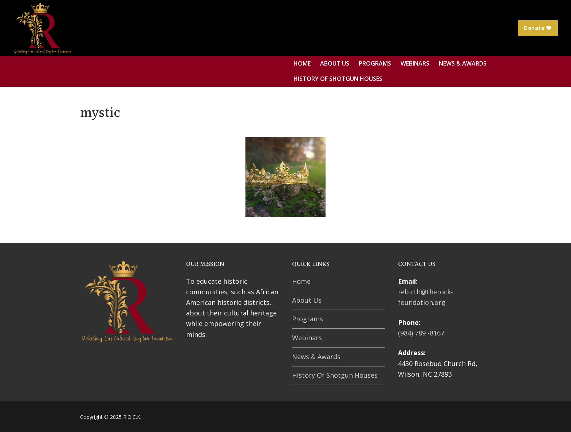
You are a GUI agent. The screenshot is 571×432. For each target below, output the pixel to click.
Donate (538, 27)
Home (301, 281)
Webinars (307, 337)
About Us (307, 300)
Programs (307, 318)
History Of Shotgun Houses (335, 375)
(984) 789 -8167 (421, 333)
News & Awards (316, 356)
